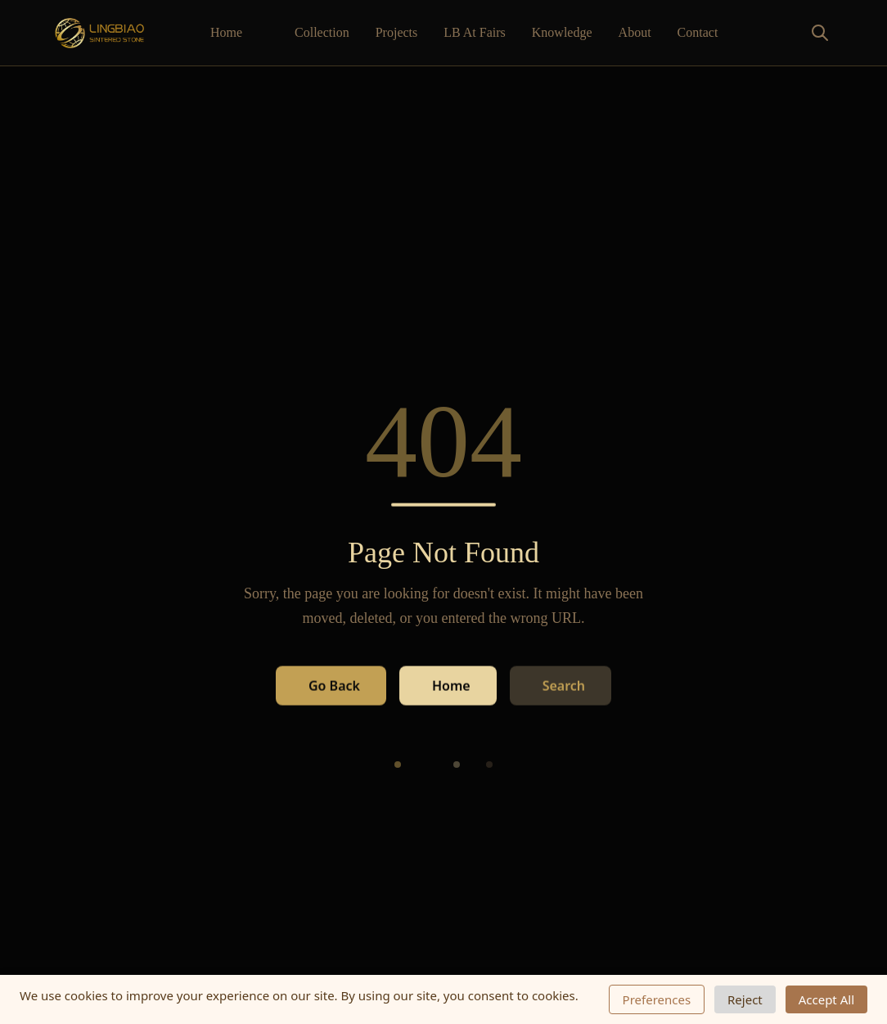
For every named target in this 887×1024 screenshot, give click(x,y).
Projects (397, 32)
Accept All (826, 999)
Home (226, 32)
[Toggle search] (783, 32)
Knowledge (562, 32)
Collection (322, 32)
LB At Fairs (475, 32)
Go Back (334, 685)
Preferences (657, 999)
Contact (698, 32)
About (635, 32)
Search (564, 685)
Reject (745, 999)
